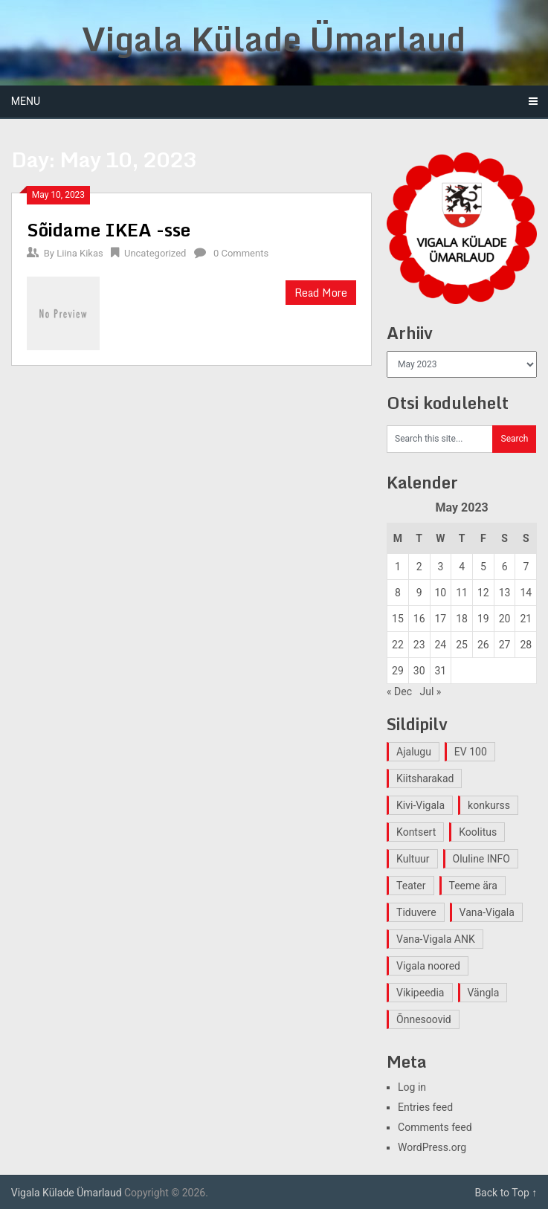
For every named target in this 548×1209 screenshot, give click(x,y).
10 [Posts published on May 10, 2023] (441, 593)
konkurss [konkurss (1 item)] (489, 805)
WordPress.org (432, 1147)
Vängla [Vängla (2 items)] (484, 993)
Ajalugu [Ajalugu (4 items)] (413, 752)
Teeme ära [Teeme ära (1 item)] (473, 886)
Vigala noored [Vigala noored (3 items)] (428, 966)
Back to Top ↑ (505, 1193)
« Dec (399, 691)
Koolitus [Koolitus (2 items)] (478, 832)
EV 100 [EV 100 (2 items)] (470, 752)
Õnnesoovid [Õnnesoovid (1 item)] (423, 1019)
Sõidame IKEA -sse (108, 229)
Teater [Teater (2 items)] (410, 886)
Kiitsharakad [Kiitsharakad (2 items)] (425, 778)
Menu (25, 101)
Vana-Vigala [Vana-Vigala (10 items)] (487, 912)
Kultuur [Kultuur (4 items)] (413, 859)
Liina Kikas (80, 253)
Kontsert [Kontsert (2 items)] (416, 832)
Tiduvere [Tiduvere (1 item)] (416, 912)
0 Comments (240, 253)
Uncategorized (155, 253)
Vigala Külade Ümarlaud (273, 38)
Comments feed (435, 1127)
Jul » (430, 691)
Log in (412, 1087)
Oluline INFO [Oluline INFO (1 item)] (481, 859)
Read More (320, 292)
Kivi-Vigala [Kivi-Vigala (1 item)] (420, 805)
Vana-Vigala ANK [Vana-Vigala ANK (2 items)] (435, 939)
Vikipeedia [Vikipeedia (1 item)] (420, 993)
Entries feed (425, 1107)
